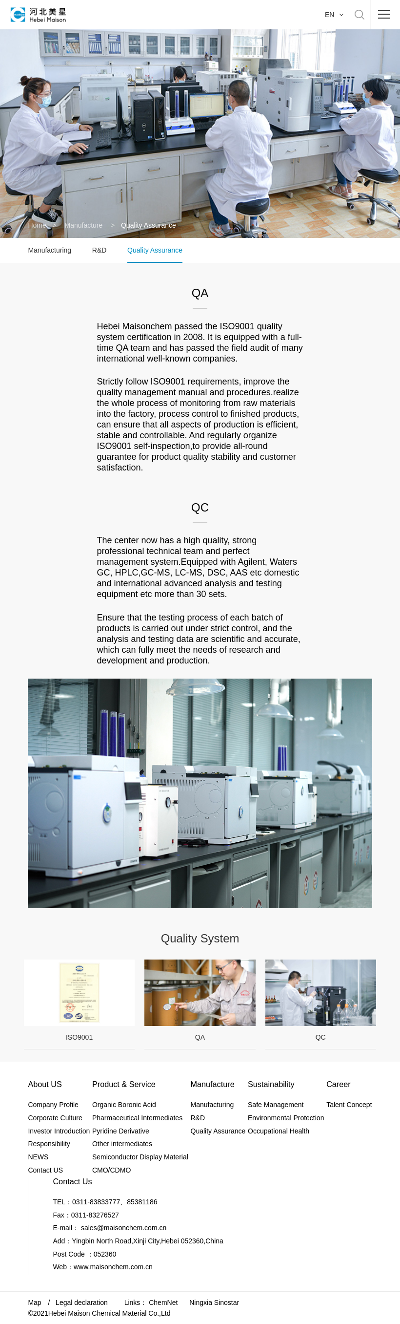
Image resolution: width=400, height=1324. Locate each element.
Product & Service (124, 1084)
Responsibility (49, 1144)
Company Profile (53, 1105)
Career (338, 1084)
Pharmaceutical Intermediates (137, 1118)
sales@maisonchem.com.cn (123, 1228)
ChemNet (163, 1302)
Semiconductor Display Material (140, 1157)
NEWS (38, 1157)
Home (37, 225)
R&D (99, 250)
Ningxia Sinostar (214, 1302)
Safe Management (275, 1105)
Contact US (45, 1170)
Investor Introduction (59, 1131)
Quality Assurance (154, 250)
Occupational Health (278, 1131)
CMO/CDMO (111, 1170)
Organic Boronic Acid (124, 1105)
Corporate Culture (55, 1118)
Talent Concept (349, 1105)
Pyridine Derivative (120, 1131)
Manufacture (84, 225)
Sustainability (271, 1084)
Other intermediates (122, 1144)
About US (44, 1084)
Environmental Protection (286, 1118)
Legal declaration (82, 1302)
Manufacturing (49, 250)
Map (34, 1302)
